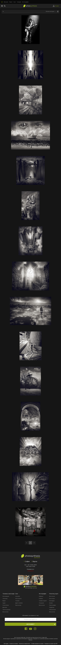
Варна (34, 561)
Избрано (41, 596)
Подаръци (51, 607)
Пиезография (52, 605)
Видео (4, 600)
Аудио (4, 603)
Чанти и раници (6, 609)
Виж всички (5, 612)
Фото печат (52, 596)
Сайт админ (6, 643)
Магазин (6, 2)
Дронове (5, 607)
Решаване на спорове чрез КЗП (51, 643)
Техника (17, 600)
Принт (10, 2)
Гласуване (41, 603)
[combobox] (50, 11)
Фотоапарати (6, 596)
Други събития (18, 603)
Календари (51, 600)
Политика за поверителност (24, 643)
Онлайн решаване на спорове (37, 643)
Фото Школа (18, 598)
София (27, 561)
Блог (15, 2)
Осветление (6, 605)
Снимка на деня (43, 600)
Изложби (17, 596)
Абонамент (40, 624)
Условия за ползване (13, 643)
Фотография (25, 2)
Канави (51, 603)
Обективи (5, 598)
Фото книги (52, 598)
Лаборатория (52, 609)
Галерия (19, 2)
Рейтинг (41, 598)
